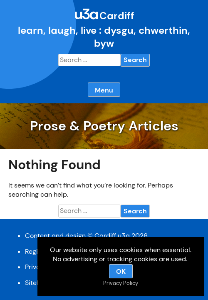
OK (121, 271)
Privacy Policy (120, 283)
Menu (104, 90)
